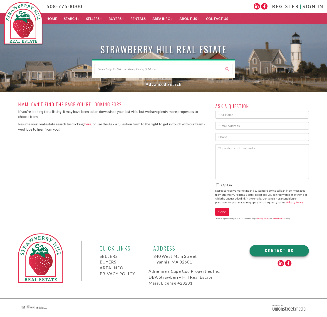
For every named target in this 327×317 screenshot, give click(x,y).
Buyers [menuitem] (116, 19)
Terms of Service (278, 218)
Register (285, 6)
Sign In (313, 6)
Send (222, 212)
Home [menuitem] (52, 19)
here (87, 124)
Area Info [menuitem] (162, 19)
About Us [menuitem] (189, 19)
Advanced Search (163, 84)
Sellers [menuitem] (94, 19)
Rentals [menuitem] (138, 19)
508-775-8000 (64, 6)
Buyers (108, 261)
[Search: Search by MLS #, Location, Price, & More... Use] (163, 69)
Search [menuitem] (71, 19)
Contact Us (279, 251)
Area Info (111, 267)
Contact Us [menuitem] (217, 19)
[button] (227, 68)
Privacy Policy (294, 202)
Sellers (109, 256)
